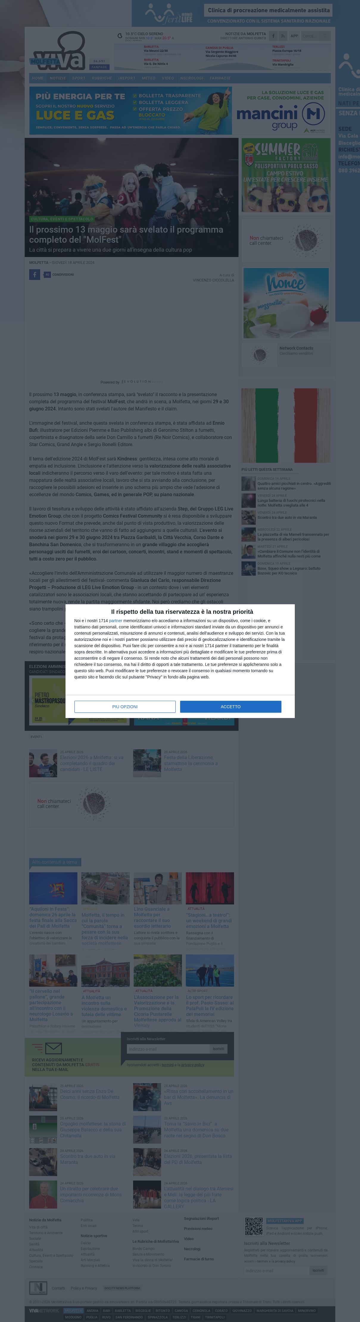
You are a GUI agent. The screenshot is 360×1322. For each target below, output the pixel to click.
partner (115, 621)
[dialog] (180, 661)
